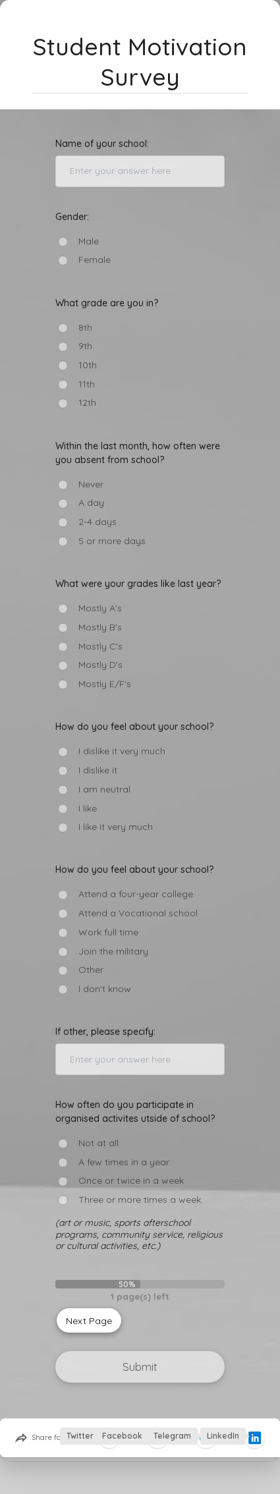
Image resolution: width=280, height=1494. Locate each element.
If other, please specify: (105, 1032)
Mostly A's (100, 608)
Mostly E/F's (104, 684)
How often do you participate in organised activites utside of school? (135, 1111)
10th (87, 365)
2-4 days (97, 522)
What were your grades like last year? (138, 584)
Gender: (72, 217)
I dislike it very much (121, 751)
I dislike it (97, 770)
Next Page (89, 1321)
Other (90, 970)
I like (87, 809)
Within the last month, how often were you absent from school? (137, 453)
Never (90, 484)
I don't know (104, 989)
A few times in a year (123, 1162)
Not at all (98, 1143)
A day (91, 503)
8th (85, 328)
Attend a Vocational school (138, 913)
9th (85, 346)
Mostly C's (100, 646)
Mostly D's (100, 665)
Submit (140, 1366)
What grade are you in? (106, 303)
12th (87, 403)
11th (86, 384)
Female (94, 260)
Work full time (108, 932)
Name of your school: (102, 144)
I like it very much (115, 827)
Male (88, 241)
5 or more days (112, 541)
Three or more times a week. (140, 1200)
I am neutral (104, 789)
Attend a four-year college (135, 894)
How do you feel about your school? (134, 727)
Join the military (113, 951)
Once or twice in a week (131, 1181)
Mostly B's (100, 627)
